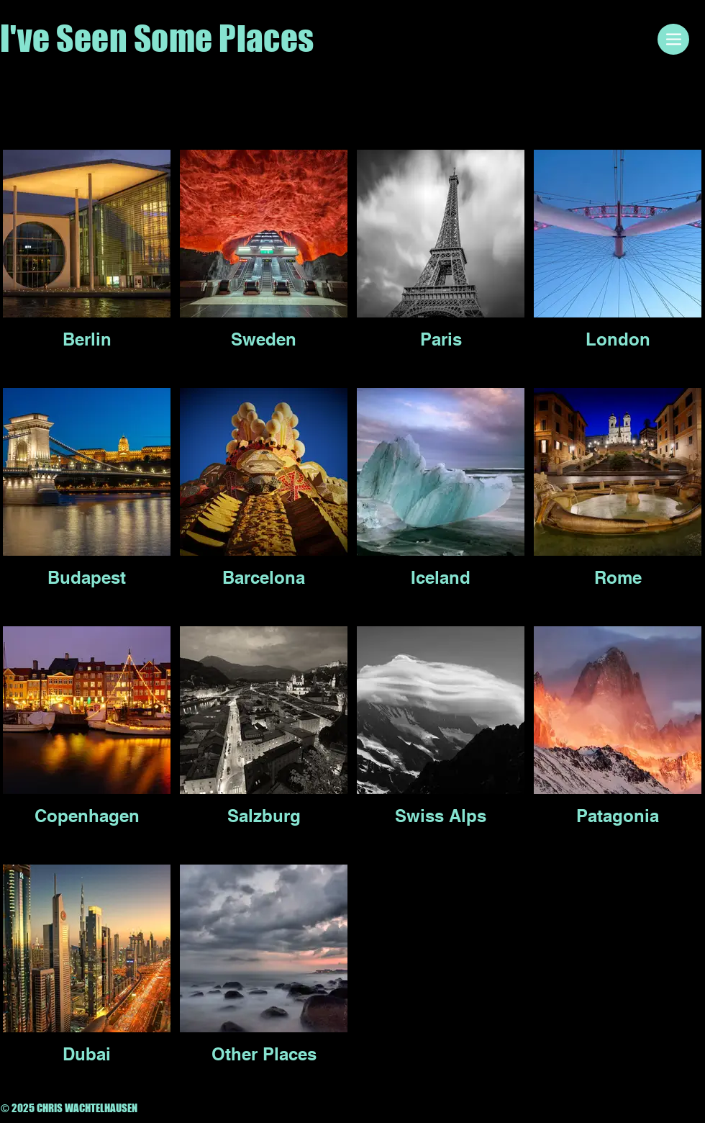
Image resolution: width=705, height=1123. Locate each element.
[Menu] (673, 39)
